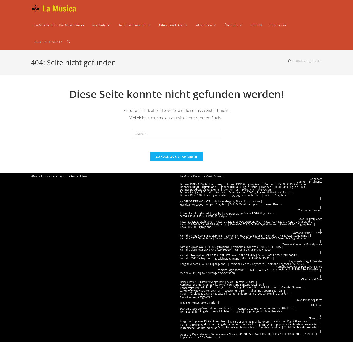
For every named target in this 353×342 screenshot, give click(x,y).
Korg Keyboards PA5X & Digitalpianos (203, 264)
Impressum (187, 337)
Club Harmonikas (270, 327)
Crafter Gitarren (211, 290)
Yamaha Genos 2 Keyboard (247, 264)
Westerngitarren (190, 291)
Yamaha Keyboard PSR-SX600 (286, 264)
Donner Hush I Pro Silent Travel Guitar (247, 190)
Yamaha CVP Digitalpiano (195, 258)
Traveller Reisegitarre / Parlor (198, 303)
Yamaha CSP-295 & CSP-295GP (277, 255)
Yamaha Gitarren (292, 287)
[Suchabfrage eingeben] (176, 133)
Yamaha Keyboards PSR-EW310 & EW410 (292, 269)
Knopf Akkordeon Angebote (299, 324)
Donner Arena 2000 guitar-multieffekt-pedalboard (260, 192)
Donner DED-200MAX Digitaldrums (283, 187)
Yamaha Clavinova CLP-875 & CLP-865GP (205, 249)
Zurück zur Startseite (176, 156)
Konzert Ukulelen (249, 308)
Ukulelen (316, 305)
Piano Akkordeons (191, 325)
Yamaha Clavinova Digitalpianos (302, 244)
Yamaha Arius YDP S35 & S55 (244, 236)
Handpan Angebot (191, 204)
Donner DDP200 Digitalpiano (198, 187)
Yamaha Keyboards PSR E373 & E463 (299, 267)
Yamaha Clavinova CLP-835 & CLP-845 (257, 247)
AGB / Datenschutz (210, 337)
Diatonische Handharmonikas (198, 328)
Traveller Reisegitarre (309, 300)
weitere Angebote (276, 195)
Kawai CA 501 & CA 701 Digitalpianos (253, 224)
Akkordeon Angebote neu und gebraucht (229, 324)
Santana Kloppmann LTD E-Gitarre (250, 294)
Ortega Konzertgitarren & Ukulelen (255, 287)
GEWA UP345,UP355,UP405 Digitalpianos (205, 216)
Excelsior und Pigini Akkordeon (249, 322)
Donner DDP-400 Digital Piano (238, 187)
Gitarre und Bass (311, 279)
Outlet (236, 195)
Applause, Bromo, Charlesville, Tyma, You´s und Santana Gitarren (221, 285)
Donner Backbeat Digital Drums (199, 190)
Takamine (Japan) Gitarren (265, 290)
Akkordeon (315, 318)
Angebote (316, 179)
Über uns (185, 335)
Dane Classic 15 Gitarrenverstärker (202, 282)
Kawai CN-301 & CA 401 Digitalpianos (203, 224)
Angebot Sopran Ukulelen (217, 308)
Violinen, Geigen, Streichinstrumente (237, 201)
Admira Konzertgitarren (215, 287)
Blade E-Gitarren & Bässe (209, 294)
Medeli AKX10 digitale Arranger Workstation (207, 273)
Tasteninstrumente (310, 210)
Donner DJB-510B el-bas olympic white (204, 195)
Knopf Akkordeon (270, 325)
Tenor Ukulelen (189, 312)
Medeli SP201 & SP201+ (256, 258)
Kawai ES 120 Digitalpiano (196, 222)
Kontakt (310, 334)
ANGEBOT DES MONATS (195, 201)
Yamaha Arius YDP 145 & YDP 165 (201, 236)
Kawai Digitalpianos (310, 219)
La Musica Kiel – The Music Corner (201, 176)
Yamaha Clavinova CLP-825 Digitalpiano (204, 247)
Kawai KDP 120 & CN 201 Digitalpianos (288, 222)
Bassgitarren (188, 297)
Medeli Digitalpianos (228, 258)
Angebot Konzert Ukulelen (276, 308)
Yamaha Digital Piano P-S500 (233, 238)
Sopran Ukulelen (190, 308)
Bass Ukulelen (243, 312)
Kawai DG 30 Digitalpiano (195, 227)
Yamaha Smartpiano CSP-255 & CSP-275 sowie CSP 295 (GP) (217, 255)
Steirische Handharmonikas (301, 327)
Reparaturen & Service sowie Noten (214, 334)
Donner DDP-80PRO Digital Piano (285, 184)
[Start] (289, 61)
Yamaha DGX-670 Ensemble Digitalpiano (280, 238)
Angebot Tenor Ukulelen (215, 311)
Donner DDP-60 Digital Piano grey (201, 184)
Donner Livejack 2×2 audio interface (202, 192)
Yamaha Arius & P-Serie (307, 233)
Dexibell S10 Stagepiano (228, 213)
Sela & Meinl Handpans (244, 204)
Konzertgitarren (190, 288)
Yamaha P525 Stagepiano (196, 238)
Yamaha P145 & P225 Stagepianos (287, 236)
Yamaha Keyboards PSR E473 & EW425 (241, 270)
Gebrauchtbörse (250, 195)
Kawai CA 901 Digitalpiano (296, 224)
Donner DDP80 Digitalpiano (243, 184)
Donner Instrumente (309, 181)
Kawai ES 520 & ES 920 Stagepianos (238, 222)
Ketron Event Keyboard (194, 213)
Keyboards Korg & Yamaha (305, 261)
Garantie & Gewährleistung (255, 334)
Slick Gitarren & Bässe (241, 282)
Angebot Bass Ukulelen (267, 311)
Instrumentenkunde (287, 334)
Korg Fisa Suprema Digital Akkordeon (203, 321)
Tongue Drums (272, 204)
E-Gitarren (186, 294)
